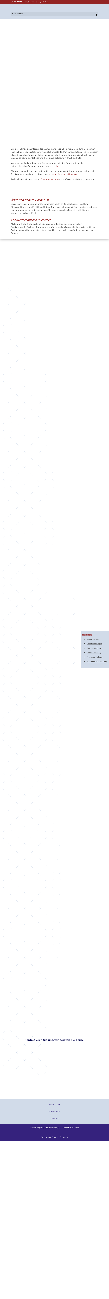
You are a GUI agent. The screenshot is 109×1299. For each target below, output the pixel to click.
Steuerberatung (93, 639)
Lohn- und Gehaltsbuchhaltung (62, 174)
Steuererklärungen (94, 643)
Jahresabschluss (94, 648)
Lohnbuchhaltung (94, 652)
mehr (55, 166)
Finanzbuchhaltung (50, 179)
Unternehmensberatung (97, 661)
